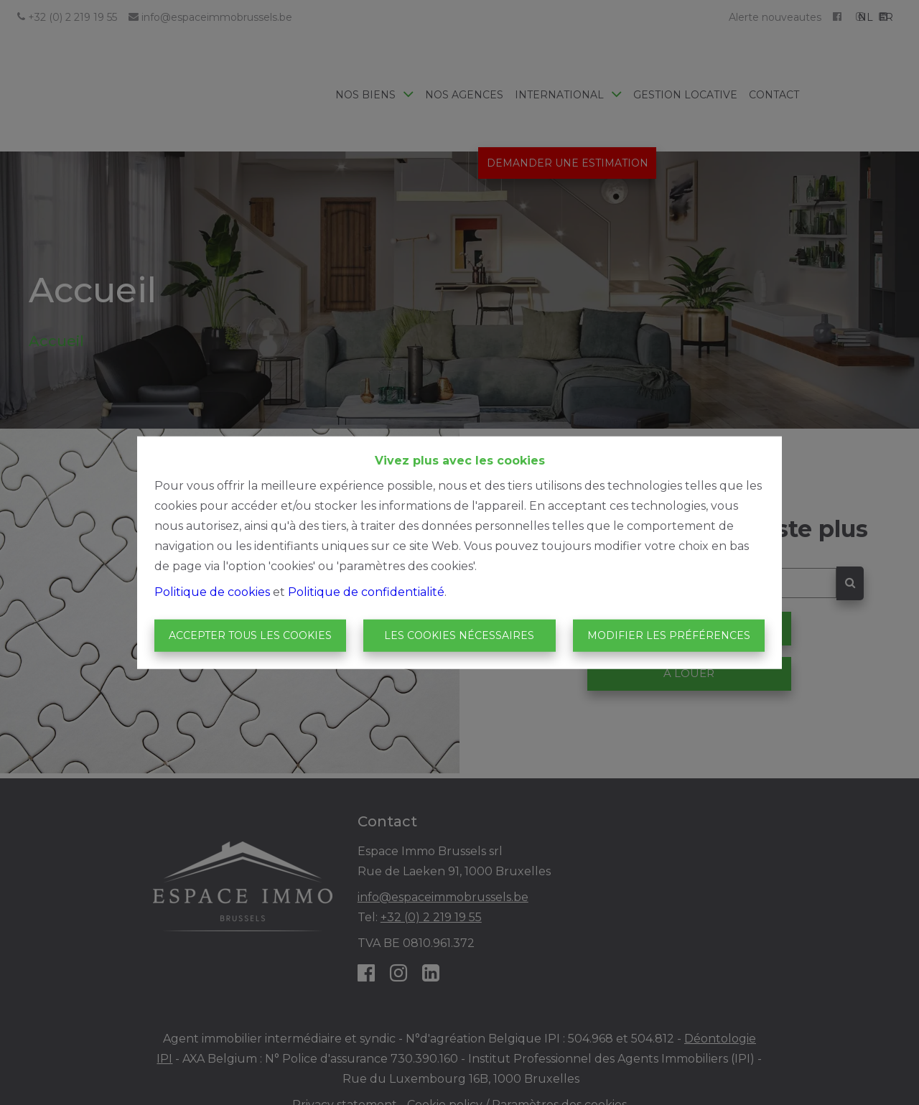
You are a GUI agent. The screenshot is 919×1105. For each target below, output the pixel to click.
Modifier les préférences (668, 635)
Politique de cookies (212, 591)
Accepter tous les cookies (250, 635)
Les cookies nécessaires (459, 635)
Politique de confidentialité (366, 591)
